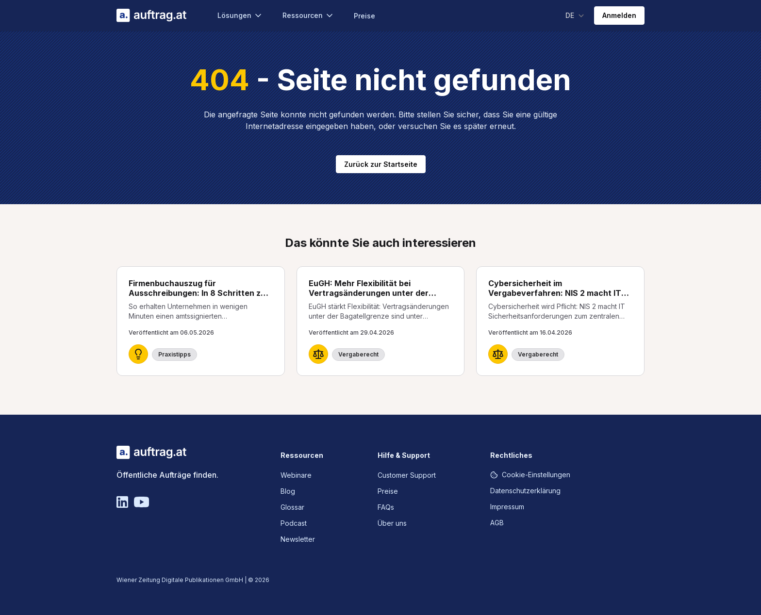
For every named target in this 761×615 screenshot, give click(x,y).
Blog (288, 491)
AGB (497, 522)
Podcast (294, 523)
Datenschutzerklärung (525, 490)
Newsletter (298, 539)
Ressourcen (308, 15)
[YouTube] (141, 502)
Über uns (392, 523)
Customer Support (407, 475)
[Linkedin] (122, 502)
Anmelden (619, 15)
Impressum (507, 506)
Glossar (292, 507)
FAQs (386, 507)
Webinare (296, 475)
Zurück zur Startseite (380, 164)
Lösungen (240, 15)
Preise (364, 16)
